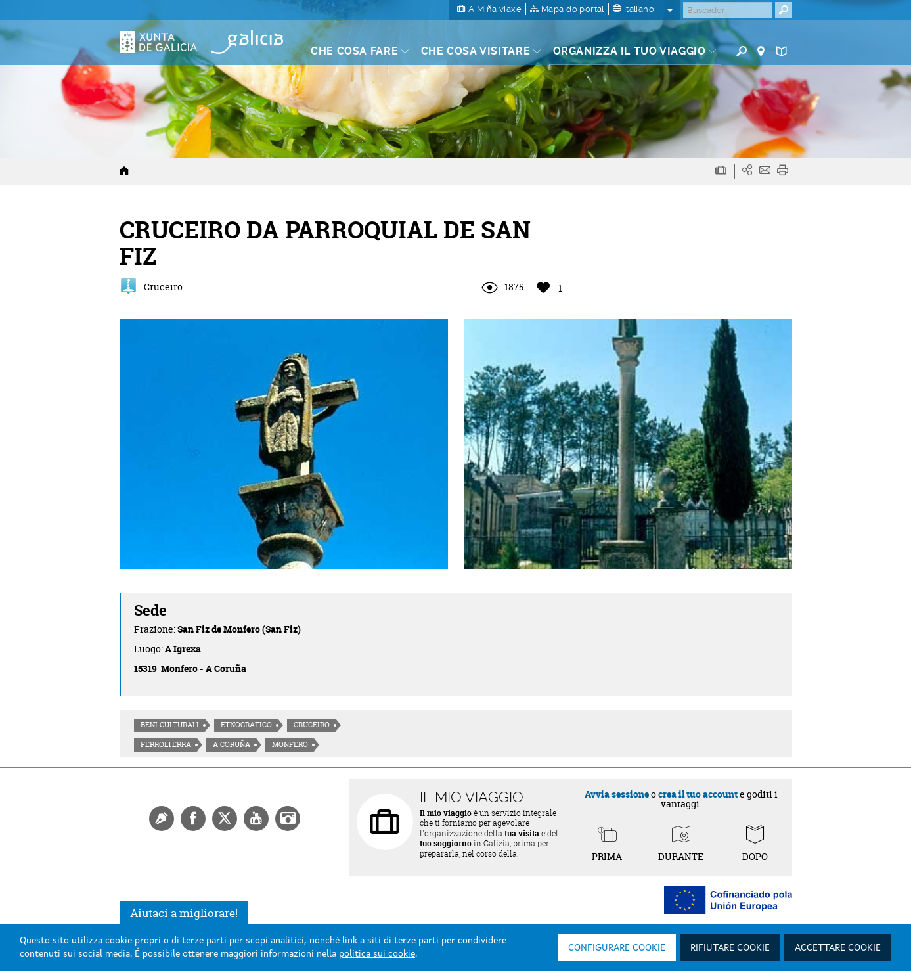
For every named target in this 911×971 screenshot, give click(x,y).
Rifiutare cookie (730, 948)
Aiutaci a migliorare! (184, 912)
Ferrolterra (166, 744)
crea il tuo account (698, 794)
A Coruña (231, 744)
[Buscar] (727, 10)
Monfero (290, 744)
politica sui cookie (377, 954)
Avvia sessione (617, 794)
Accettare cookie (838, 948)
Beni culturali (170, 724)
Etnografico (246, 724)
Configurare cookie (616, 948)
